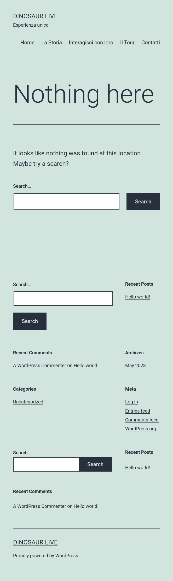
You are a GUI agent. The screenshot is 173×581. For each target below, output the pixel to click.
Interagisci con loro (91, 42)
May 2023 (135, 365)
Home (27, 42)
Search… (22, 186)
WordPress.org (140, 428)
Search (20, 452)
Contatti (150, 42)
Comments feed (142, 419)
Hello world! (137, 297)
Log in (131, 401)
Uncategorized (28, 401)
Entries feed (137, 411)
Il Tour (127, 42)
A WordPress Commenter (39, 365)
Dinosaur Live (35, 16)
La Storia (51, 42)
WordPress (66, 555)
